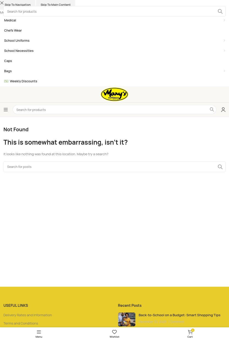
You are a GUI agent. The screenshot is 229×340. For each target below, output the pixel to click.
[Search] (114, 109)
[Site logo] (114, 94)
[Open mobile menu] (5, 109)
